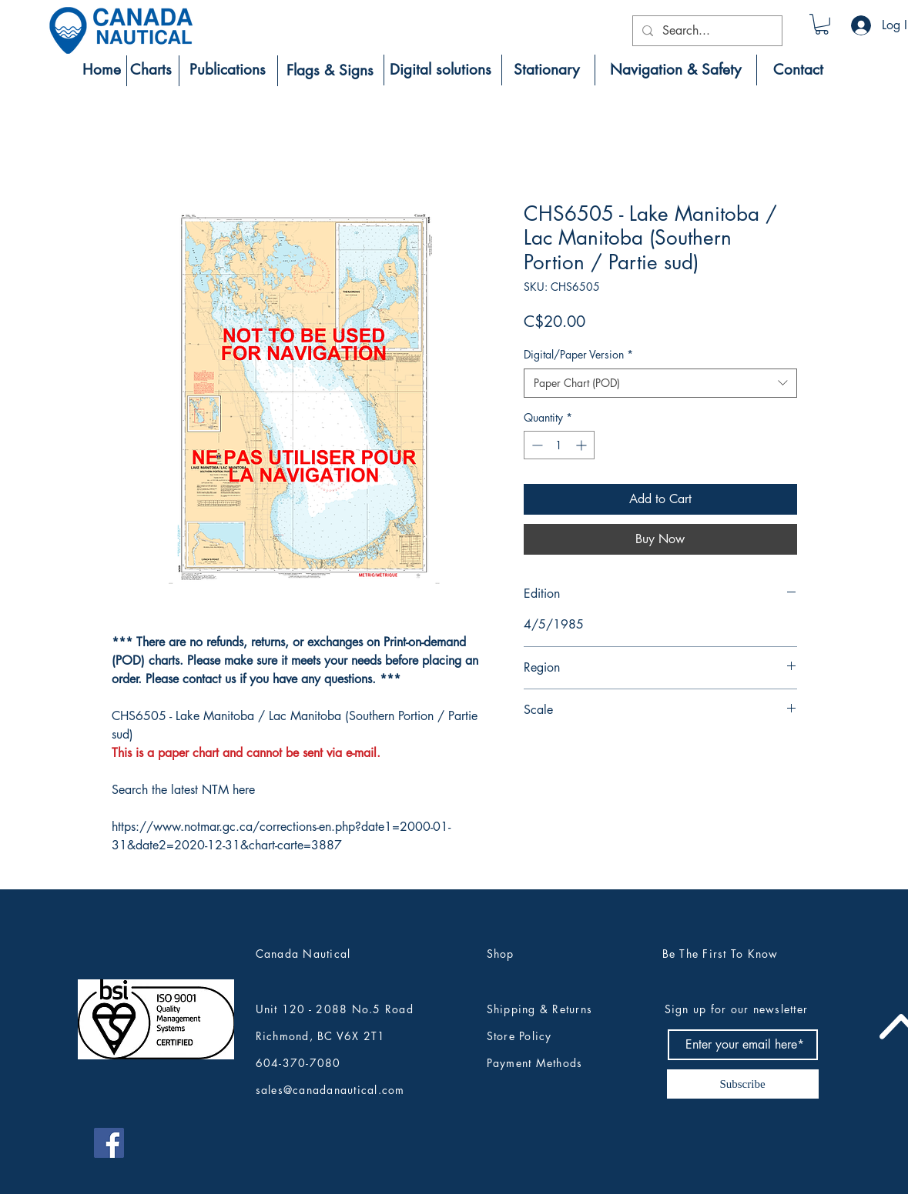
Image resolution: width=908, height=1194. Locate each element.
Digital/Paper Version (578, 354)
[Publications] (228, 70)
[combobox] (660, 383)
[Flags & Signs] (330, 70)
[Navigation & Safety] (676, 70)
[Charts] (151, 70)
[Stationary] (547, 70)
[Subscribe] (743, 1084)
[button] (821, 24)
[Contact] (798, 70)
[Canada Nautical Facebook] (109, 1143)
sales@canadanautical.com (330, 1089)
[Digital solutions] (440, 70)
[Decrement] (535, 445)
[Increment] (582, 445)
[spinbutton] (559, 445)
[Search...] (705, 30)
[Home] (101, 70)
